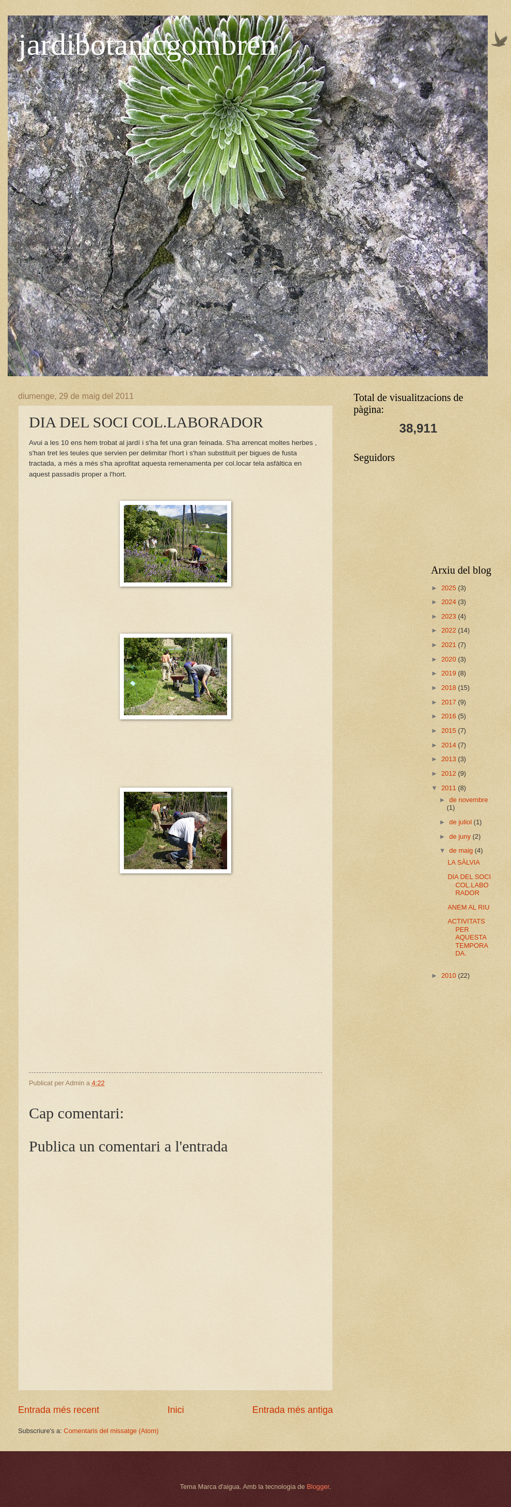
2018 (449, 687)
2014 (449, 745)
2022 (449, 630)
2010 (449, 975)
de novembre (468, 800)
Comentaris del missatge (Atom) (110, 1431)
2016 (449, 716)
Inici (175, 1410)
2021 (449, 645)
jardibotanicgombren (147, 44)
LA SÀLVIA (464, 862)
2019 (449, 673)
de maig (461, 850)
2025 (449, 588)
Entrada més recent (58, 1410)
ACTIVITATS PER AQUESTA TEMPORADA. (468, 937)
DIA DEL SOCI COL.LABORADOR (469, 885)
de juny (460, 836)
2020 (449, 659)
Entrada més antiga (292, 1410)
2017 (449, 702)
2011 (449, 788)
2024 (449, 602)
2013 (449, 759)
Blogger (318, 1486)
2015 (449, 730)
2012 (449, 773)
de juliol (461, 822)
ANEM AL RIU (468, 907)
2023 (449, 616)
